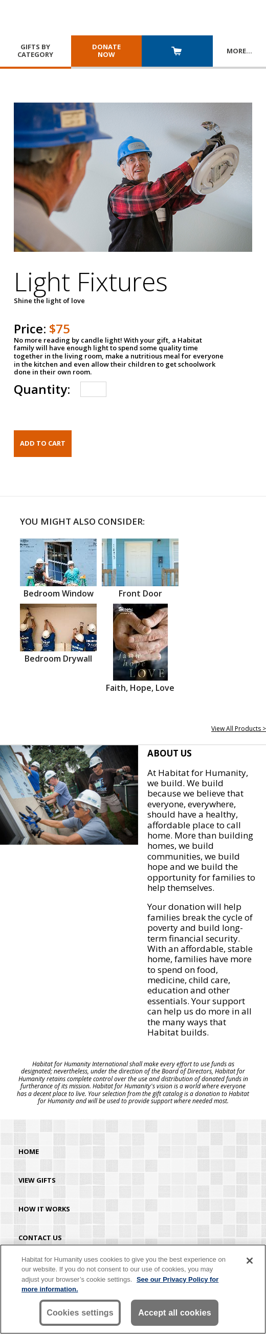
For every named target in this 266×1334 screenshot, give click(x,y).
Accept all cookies (174, 1312)
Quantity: (42, 389)
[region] (133, 1289)
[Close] (249, 1260)
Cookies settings (80, 1312)
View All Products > (238, 728)
